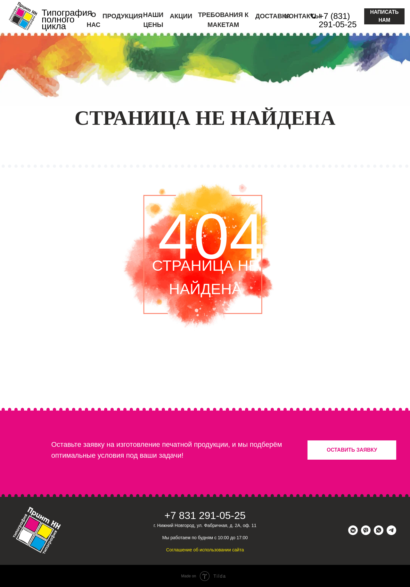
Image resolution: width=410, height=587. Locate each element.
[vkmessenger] (353, 533)
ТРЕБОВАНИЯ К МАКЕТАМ (223, 19)
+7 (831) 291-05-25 (338, 20)
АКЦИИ (181, 16)
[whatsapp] (378, 533)
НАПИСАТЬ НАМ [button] (384, 16)
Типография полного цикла (67, 19)
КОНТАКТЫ (303, 16)
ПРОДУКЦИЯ (122, 16)
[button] (352, 450)
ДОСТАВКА (273, 16)
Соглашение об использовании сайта (205, 549)
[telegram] (391, 533)
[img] (23, 16)
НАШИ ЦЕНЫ (153, 19)
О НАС (94, 19)
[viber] (366, 533)
